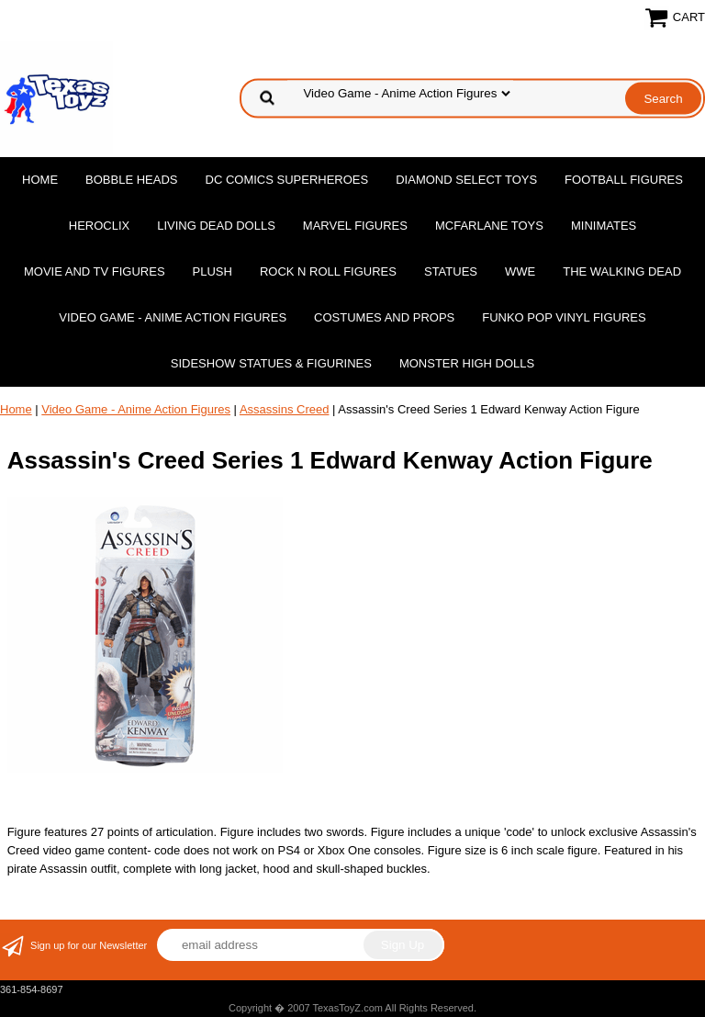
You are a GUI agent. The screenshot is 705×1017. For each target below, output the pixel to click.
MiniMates (603, 225)
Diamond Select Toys (466, 179)
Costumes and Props (384, 317)
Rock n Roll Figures (328, 271)
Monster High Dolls (466, 363)
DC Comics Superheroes (287, 179)
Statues (450, 271)
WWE (520, 271)
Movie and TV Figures (94, 271)
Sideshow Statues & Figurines (271, 363)
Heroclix (99, 225)
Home (40, 179)
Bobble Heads (131, 179)
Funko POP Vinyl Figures (563, 317)
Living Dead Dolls (216, 225)
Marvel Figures (355, 225)
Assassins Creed (285, 409)
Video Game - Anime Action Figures (172, 317)
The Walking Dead (622, 271)
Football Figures (624, 179)
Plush (212, 271)
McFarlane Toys (489, 225)
